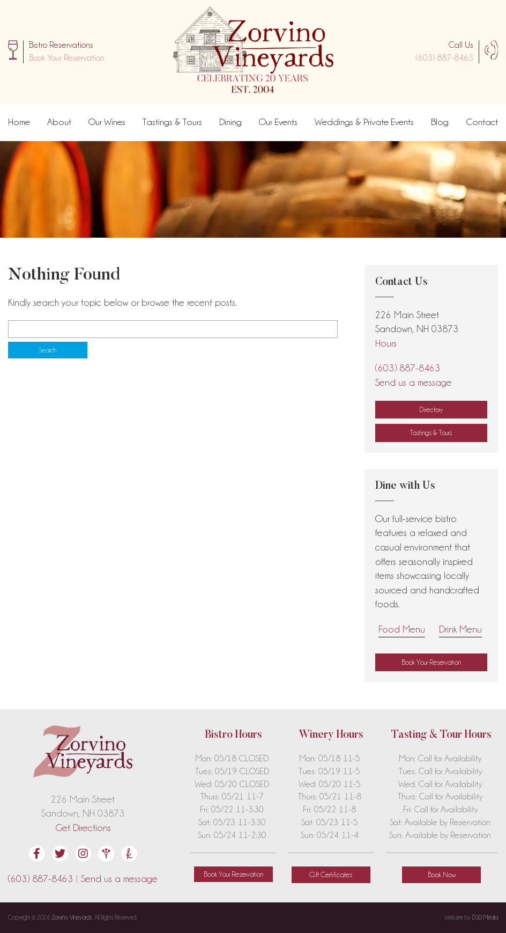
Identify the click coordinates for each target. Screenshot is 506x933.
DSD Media (485, 917)
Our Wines (106, 122)
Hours (386, 343)
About (59, 122)
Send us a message (413, 382)
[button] (67, 58)
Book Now (442, 874)
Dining (230, 122)
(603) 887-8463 (444, 57)
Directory (431, 409)
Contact (482, 122)
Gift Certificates (330, 874)
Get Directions (83, 827)
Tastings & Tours (172, 122)
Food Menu (401, 629)
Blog (440, 122)
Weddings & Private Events (364, 122)
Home (19, 122)
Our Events (278, 122)
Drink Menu (460, 629)
